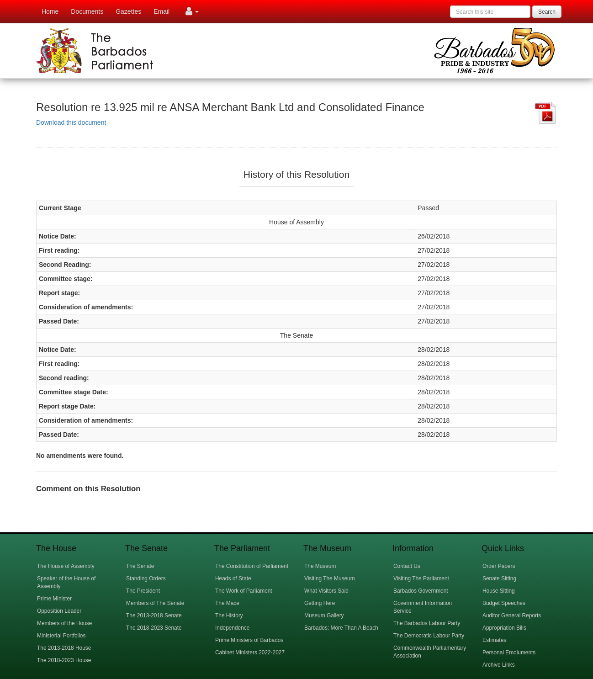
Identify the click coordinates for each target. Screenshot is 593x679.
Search (547, 12)
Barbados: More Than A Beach (341, 628)
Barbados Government (420, 591)
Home (50, 11)
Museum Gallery (324, 615)
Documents (87, 11)
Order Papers (498, 566)
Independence (232, 628)
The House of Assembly (66, 566)
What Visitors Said (326, 591)
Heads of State (233, 578)
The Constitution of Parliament (251, 566)
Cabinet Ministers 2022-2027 (250, 652)
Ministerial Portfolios (61, 635)
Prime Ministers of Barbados (249, 640)
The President (143, 591)
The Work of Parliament (243, 591)
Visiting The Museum (329, 578)
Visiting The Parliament (421, 578)
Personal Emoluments (508, 652)
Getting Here (319, 603)
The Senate (140, 566)
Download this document (71, 122)
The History (229, 615)
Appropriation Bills (504, 628)
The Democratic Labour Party (428, 635)
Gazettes (128, 11)
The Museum (320, 566)
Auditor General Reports (511, 615)
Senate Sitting (499, 578)
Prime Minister (54, 598)
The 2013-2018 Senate (154, 615)
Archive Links (498, 665)
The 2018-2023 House (64, 660)
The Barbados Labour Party (426, 623)
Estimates (494, 640)
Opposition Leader (59, 611)
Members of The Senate (155, 603)
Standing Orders (146, 578)
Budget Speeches (503, 603)
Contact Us (406, 566)
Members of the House (64, 623)
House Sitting (498, 591)
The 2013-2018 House (64, 648)
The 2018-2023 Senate (154, 628)
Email (161, 11)
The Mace (227, 603)
